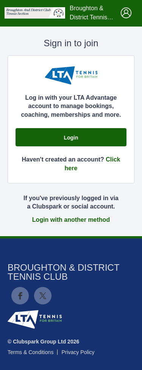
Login (71, 138)
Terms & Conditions (30, 352)
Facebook (20, 295)
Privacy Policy (77, 352)
